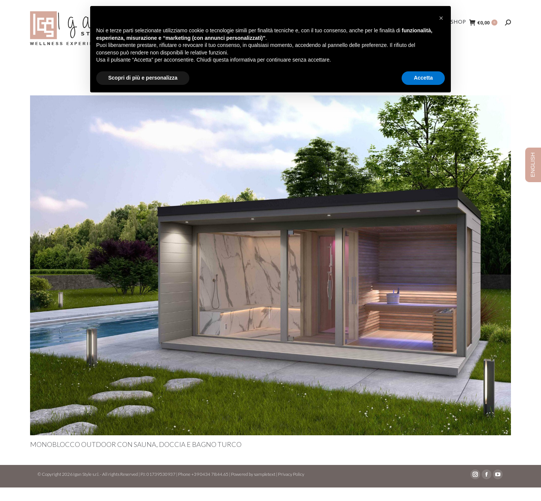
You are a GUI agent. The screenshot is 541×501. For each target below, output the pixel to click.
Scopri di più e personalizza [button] (142, 78)
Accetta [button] (423, 78)
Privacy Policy (291, 487)
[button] (441, 18)
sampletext (264, 487)
